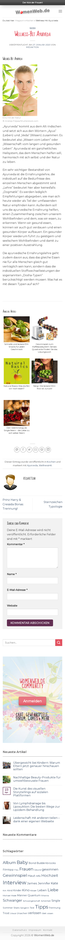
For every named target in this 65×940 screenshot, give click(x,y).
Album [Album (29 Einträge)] (9, 862)
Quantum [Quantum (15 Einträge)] (34, 895)
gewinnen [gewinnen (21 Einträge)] (50, 869)
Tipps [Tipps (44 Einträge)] (41, 907)
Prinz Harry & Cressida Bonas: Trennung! (13, 504)
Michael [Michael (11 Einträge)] (6, 895)
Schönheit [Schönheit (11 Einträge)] (46, 901)
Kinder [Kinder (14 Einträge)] (17, 890)
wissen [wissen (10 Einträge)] (50, 913)
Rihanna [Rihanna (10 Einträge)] (45, 896)
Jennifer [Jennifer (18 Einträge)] (44, 883)
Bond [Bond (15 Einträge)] (32, 863)
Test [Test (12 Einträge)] (32, 907)
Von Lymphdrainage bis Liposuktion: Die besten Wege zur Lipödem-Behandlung (36, 807)
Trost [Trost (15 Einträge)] (6, 913)
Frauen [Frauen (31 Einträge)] (26, 869)
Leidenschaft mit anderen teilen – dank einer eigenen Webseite (36, 819)
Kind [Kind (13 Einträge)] (9, 890)
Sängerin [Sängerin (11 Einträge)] (24, 908)
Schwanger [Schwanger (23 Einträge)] (12, 900)
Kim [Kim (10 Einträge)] (4, 891)
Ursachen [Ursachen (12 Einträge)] (22, 913)
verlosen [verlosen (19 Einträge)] (34, 913)
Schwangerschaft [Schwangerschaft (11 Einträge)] (31, 901)
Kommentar (15, 544)
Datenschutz (19, 930)
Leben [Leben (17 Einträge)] (42, 890)
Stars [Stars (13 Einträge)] (16, 907)
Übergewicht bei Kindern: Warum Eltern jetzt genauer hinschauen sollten (36, 766)
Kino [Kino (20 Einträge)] (26, 890)
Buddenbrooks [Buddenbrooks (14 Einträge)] (46, 863)
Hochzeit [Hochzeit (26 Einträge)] (49, 875)
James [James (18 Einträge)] (32, 883)
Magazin (19, 20)
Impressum (35, 930)
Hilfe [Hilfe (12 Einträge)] (38, 876)
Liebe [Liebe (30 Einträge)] (52, 889)
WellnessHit (45, 465)
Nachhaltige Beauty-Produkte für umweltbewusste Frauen (37, 779)
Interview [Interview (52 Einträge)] (14, 882)
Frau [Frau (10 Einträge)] (16, 870)
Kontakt (48, 930)
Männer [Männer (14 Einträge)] (22, 895)
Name (11, 574)
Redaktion (32, 47)
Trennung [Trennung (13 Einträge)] (54, 907)
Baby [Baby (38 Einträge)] (22, 862)
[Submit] (58, 642)
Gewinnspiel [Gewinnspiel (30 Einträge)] (15, 875)
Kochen (30, 20)
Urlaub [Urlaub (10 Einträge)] (13, 913)
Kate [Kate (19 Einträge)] (54, 883)
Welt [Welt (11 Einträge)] (44, 913)
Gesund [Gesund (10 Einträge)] (37, 870)
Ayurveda (32, 465)
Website (12, 605)
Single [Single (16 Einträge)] (55, 900)
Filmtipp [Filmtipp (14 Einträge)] (8, 869)
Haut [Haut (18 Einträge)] (31, 875)
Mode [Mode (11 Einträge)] (13, 895)
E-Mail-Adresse (17, 590)
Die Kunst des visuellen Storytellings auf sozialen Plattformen (30, 792)
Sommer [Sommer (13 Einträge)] (8, 907)
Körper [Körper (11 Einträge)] (33, 890)
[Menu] (60, 11)
